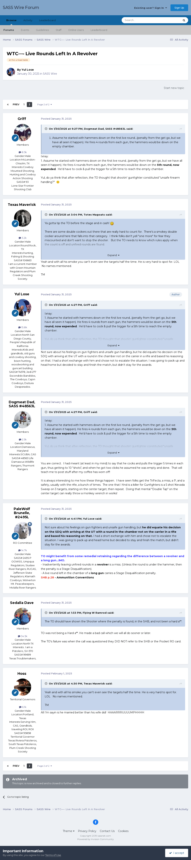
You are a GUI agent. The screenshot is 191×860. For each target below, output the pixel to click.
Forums (8, 29)
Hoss (21, 674)
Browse (11, 22)
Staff (58, 29)
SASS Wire (50, 73)
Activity (27, 20)
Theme (68, 831)
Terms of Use (53, 855)
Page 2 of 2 (44, 104)
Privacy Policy (87, 831)
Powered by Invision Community (95, 839)
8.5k (23, 152)
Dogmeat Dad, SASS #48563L (105, 128)
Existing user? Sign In (150, 7)
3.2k (23, 237)
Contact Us (107, 831)
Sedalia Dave (22, 603)
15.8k (22, 327)
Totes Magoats (94, 214)
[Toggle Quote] (46, 128)
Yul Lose (27, 69)
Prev (16, 104)
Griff (22, 119)
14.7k (22, 550)
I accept (176, 853)
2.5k (23, 439)
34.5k (22, 636)
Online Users (76, 29)
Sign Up (179, 7)
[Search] (142, 20)
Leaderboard (99, 29)
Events (25, 29)
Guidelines (42, 29)
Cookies (123, 831)
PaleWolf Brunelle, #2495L (22, 513)
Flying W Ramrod (95, 612)
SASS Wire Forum (21, 7)
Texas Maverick (22, 205)
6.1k (22, 706)
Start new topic (174, 88)
